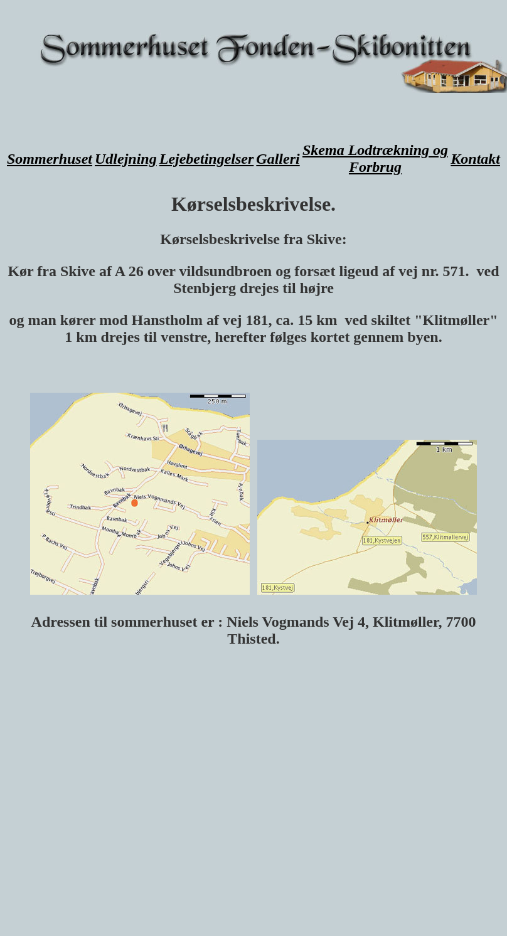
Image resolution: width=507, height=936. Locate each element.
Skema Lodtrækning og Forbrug (375, 158)
